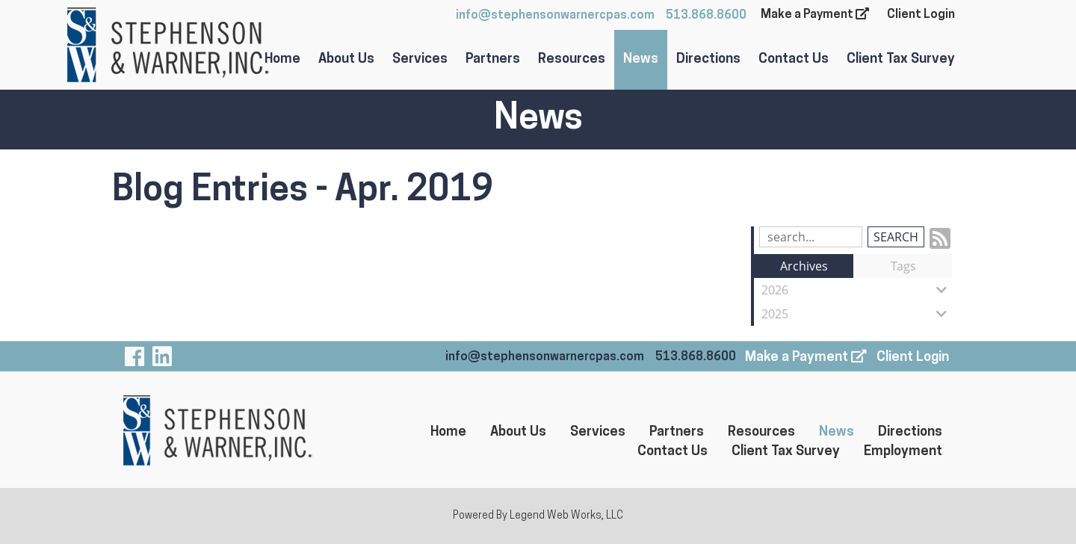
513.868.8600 (706, 16)
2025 (857, 314)
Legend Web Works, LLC (566, 516)
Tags (903, 266)
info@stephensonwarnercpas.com (555, 16)
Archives (804, 266)
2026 (857, 290)
